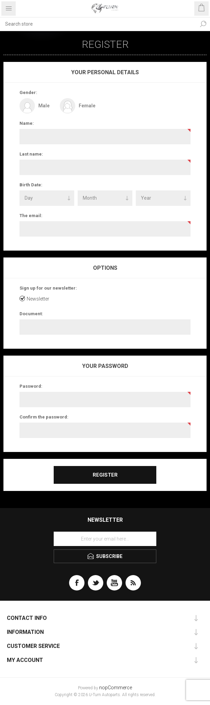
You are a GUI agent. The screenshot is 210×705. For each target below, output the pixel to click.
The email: (30, 215)
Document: (31, 313)
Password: (30, 386)
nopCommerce (115, 688)
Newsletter (38, 299)
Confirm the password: (43, 417)
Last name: (31, 154)
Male (44, 105)
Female (87, 105)
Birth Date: (30, 184)
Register (105, 475)
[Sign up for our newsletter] (105, 539)
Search (203, 24)
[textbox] (98, 24)
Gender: (28, 92)
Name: (26, 123)
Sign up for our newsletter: (48, 288)
